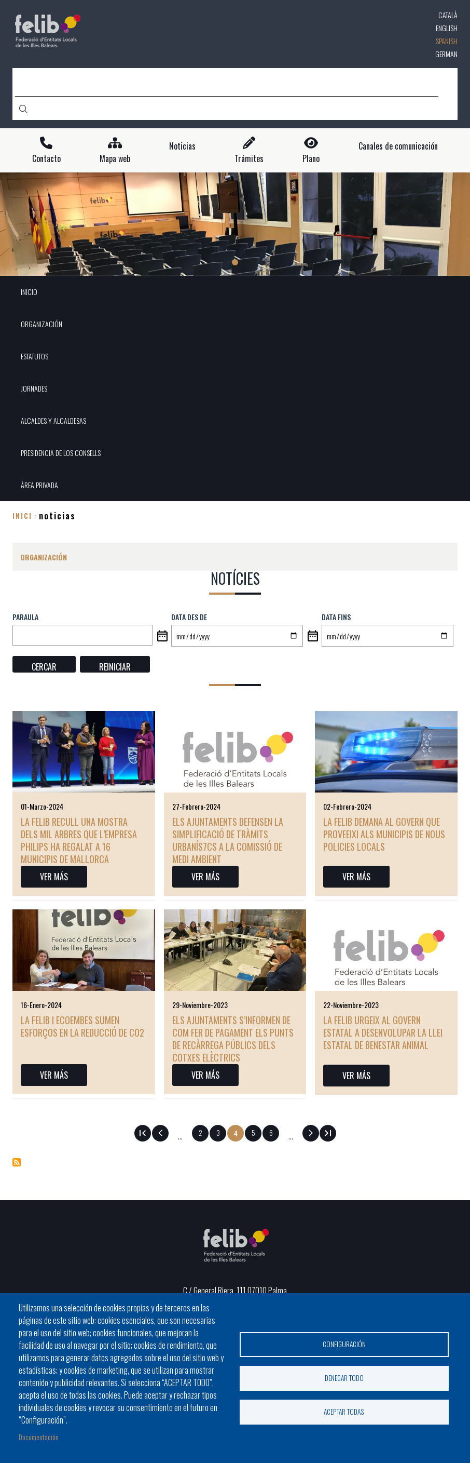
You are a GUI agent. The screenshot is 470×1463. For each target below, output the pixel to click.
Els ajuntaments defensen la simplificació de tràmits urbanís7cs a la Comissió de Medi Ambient (227, 840)
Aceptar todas (344, 1411)
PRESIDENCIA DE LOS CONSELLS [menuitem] (61, 452)
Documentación (39, 1436)
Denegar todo (344, 1378)
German (446, 53)
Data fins (336, 616)
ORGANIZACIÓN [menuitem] (41, 323)
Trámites (249, 158)
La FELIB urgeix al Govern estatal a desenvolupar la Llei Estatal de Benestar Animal (383, 1032)
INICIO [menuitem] (29, 291)
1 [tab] (235, 262)
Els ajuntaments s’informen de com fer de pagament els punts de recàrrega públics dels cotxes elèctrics (233, 1038)
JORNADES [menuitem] (34, 388)
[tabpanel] (235, 224)
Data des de (189, 616)
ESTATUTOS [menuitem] (34, 356)
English (447, 27)
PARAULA (25, 616)
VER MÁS (54, 876)
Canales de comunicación (398, 146)
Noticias (182, 146)
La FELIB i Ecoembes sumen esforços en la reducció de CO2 (82, 1026)
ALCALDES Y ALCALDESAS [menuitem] (53, 420)
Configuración (344, 1344)
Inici (22, 515)
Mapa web (115, 158)
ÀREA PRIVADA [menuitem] (39, 484)
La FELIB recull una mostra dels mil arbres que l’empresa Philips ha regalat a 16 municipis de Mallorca (79, 840)
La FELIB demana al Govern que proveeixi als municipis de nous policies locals (384, 834)
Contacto (46, 158)
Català (448, 14)
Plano (311, 158)
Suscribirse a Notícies (16, 1162)
